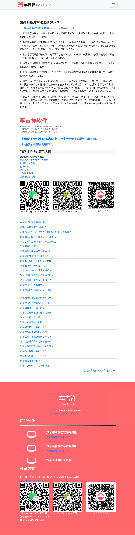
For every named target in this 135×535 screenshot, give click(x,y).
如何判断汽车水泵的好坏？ (33, 222)
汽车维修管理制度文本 (57, 437)
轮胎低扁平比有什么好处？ (33, 356)
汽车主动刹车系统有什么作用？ (35, 336)
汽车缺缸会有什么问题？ (32, 308)
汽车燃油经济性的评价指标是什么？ (38, 260)
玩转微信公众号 (27, 176)
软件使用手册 (26, 173)
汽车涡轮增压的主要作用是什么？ (37, 256)
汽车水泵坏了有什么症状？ (33, 227)
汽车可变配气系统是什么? (33, 317)
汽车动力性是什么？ (30, 360)
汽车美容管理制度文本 (57, 451)
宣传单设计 (25, 166)
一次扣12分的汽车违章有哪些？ (36, 270)
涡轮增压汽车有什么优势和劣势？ (37, 275)
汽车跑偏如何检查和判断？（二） (37, 298)
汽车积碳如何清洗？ (30, 246)
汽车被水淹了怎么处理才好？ (34, 322)
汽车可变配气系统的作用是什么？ (37, 312)
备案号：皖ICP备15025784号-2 (67, 413)
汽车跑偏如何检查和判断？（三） (37, 289)
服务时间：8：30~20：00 (34, 516)
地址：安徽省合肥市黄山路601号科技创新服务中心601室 (49, 477)
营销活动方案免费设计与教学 (34, 160)
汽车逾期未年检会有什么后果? (35, 251)
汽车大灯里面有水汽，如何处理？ (37, 346)
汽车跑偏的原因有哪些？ (32, 285)
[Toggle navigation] (114, 5)
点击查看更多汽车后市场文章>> (99, 370)
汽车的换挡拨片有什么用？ (33, 327)
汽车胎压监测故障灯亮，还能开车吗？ (39, 236)
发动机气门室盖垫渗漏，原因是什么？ (39, 241)
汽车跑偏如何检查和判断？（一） (37, 303)
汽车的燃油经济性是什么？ (33, 265)
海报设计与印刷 (27, 163)
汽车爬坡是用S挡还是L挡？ (33, 332)
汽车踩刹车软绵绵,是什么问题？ (36, 365)
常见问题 (24, 170)
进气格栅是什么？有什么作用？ (35, 280)
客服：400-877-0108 (31, 480)
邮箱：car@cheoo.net (32, 520)
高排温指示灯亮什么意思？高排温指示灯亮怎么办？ (45, 232)
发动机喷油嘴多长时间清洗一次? (36, 341)
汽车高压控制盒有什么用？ (33, 351)
